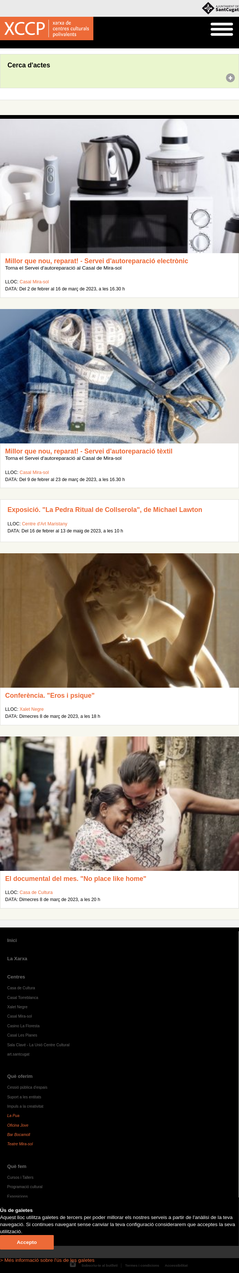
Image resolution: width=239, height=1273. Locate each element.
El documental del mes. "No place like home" (75, 878)
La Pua (13, 1116)
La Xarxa (17, 958)
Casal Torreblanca (22, 998)
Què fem (17, 1166)
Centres (16, 977)
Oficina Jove (17, 1125)
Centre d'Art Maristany (44, 523)
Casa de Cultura (36, 892)
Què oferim (19, 1076)
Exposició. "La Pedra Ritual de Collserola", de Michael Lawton (104, 509)
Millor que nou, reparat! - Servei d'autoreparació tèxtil (89, 451)
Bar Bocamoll (18, 1135)
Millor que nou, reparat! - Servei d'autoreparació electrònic (96, 261)
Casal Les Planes (22, 1035)
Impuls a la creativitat (25, 1106)
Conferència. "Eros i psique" (50, 695)
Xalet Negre (32, 709)
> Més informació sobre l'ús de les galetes (47, 1260)
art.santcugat (18, 1054)
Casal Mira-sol (34, 281)
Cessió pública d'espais (27, 1087)
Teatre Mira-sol (20, 1144)
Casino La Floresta (23, 1026)
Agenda (20, 44)
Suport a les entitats (24, 1097)
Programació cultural (25, 1187)
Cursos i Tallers (20, 1177)
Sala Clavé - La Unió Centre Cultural (38, 1045)
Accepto (27, 1242)
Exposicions (17, 1196)
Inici (4, 44)
